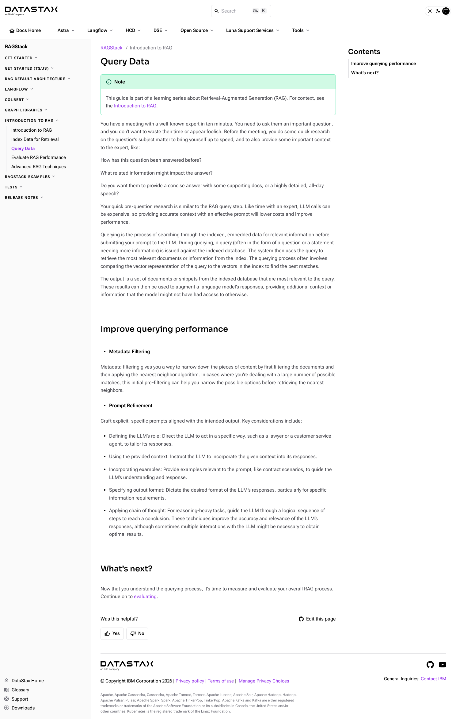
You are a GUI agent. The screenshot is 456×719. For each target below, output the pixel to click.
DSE (161, 30)
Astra (67, 30)
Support (16, 699)
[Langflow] (45, 89)
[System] (446, 11)
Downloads (19, 708)
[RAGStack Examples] (45, 177)
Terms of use (221, 681)
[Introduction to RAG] (45, 120)
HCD (134, 30)
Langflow (100, 30)
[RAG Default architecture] (45, 79)
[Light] (430, 11)
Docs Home (25, 31)
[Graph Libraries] (45, 110)
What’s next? (126, 569)
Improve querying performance (164, 329)
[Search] (241, 11)
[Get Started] (45, 58)
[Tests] (45, 187)
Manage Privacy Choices (264, 681)
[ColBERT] (45, 100)
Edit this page (317, 619)
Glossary (16, 690)
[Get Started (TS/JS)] (45, 68)
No (137, 633)
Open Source (197, 30)
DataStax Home (24, 681)
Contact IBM (433, 679)
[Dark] (438, 11)
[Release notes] (45, 197)
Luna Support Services (253, 30)
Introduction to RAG (135, 106)
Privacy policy (190, 681)
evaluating (145, 596)
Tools (301, 30)
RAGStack (111, 48)
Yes (112, 633)
